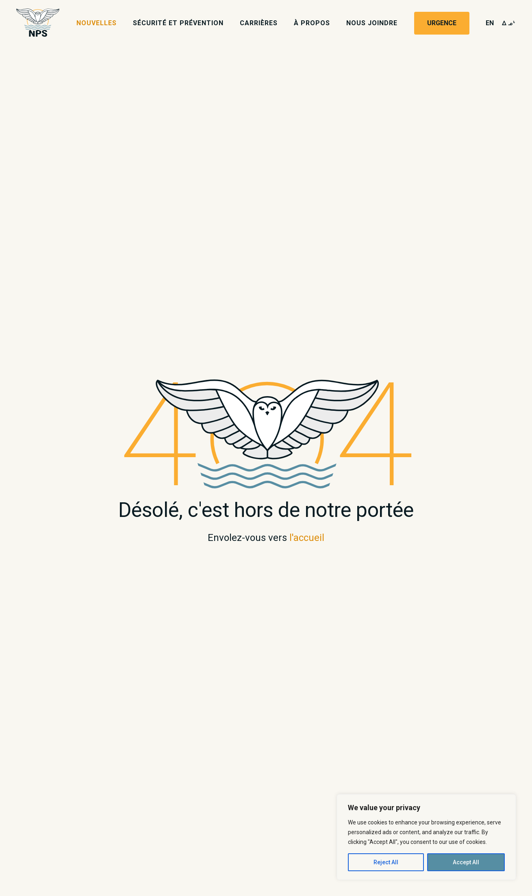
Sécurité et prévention (178, 23)
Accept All (466, 862)
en (490, 23)
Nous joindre (371, 23)
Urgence (441, 23)
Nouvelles (96, 23)
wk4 (509, 23)
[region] (426, 837)
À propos (312, 23)
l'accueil (306, 537)
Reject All (385, 862)
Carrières (259, 23)
